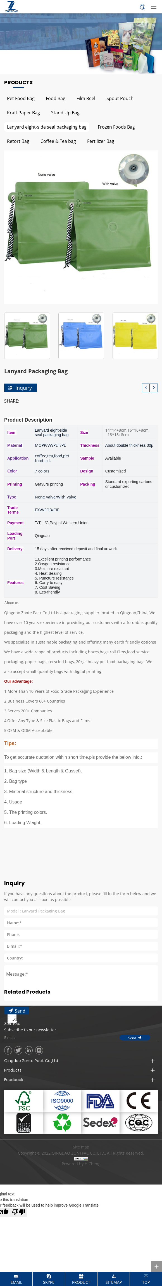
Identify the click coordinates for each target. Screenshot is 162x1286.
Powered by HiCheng (81, 1164)
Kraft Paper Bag (23, 112)
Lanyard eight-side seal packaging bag (47, 127)
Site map (81, 1147)
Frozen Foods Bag (116, 127)
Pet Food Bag (21, 98)
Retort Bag (18, 141)
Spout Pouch (120, 98)
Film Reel (86, 98)
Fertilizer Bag (100, 141)
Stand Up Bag (65, 112)
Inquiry (23, 387)
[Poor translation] (18, 1212)
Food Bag (55, 98)
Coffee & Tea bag (58, 141)
